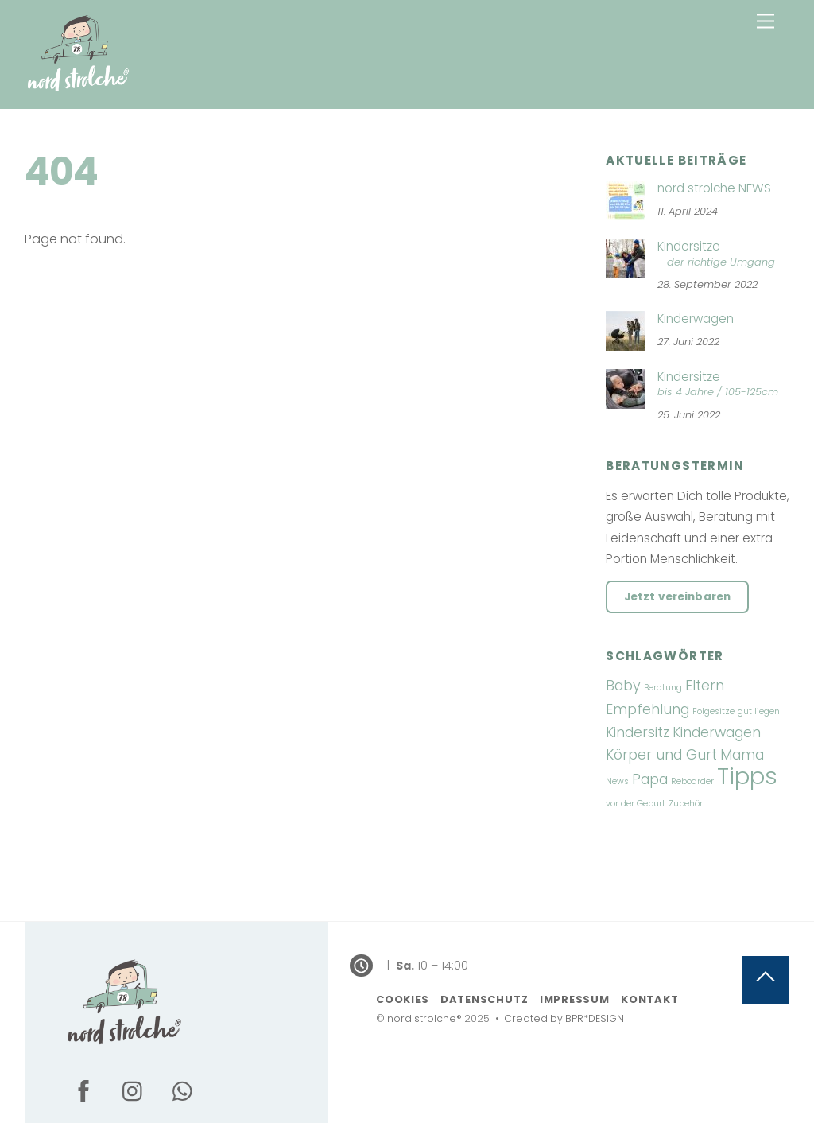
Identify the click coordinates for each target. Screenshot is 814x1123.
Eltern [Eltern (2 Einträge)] (704, 685)
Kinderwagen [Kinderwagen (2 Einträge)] (717, 732)
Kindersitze (697, 254)
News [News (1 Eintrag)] (617, 781)
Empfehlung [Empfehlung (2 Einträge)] (647, 709)
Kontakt (649, 999)
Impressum (575, 999)
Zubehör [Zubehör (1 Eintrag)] (686, 804)
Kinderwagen (695, 319)
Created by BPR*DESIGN (564, 1018)
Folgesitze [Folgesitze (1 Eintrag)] (713, 711)
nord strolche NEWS (714, 188)
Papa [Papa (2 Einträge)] (650, 779)
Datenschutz (484, 999)
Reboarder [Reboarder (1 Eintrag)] (692, 781)
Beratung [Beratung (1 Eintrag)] (663, 688)
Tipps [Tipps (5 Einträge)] (747, 776)
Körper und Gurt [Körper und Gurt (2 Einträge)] (661, 754)
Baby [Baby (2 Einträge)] (623, 685)
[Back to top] (765, 980)
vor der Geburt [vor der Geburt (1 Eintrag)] (635, 804)
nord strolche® (424, 1018)
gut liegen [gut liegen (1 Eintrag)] (759, 711)
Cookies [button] (402, 999)
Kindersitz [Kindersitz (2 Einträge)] (637, 732)
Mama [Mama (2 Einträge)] (742, 754)
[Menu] (765, 21)
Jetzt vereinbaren (677, 596)
